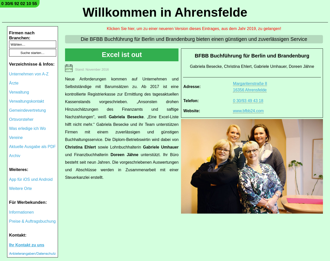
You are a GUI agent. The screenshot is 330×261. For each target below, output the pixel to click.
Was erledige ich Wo (27, 128)
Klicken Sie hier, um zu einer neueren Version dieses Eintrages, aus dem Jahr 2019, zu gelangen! (194, 28)
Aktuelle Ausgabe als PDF (32, 146)
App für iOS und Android (31, 179)
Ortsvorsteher (21, 119)
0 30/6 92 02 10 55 (19, 3)
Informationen (21, 212)
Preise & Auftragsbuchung (32, 221)
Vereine (16, 137)
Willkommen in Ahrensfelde (165, 12)
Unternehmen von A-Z (29, 74)
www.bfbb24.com (248, 111)
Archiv (14, 156)
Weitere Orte (20, 188)
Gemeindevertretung (27, 110)
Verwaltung (19, 92)
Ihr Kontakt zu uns (26, 245)
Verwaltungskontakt (26, 101)
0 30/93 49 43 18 (248, 101)
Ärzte (13, 83)
